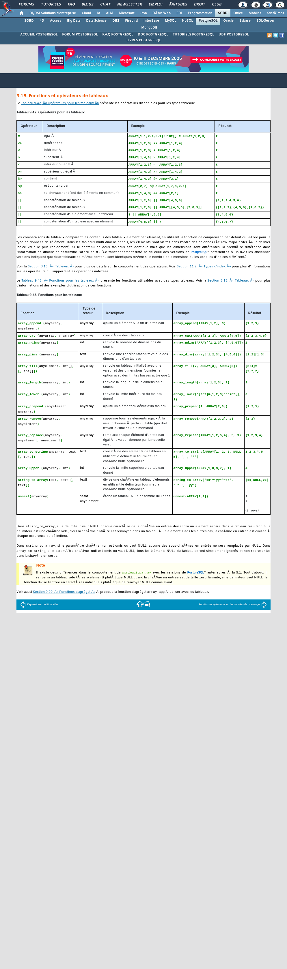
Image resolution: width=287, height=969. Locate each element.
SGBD (223, 13)
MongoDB (149, 28)
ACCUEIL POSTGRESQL (38, 35)
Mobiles (255, 13)
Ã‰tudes (178, 4)
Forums (26, 4)
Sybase (245, 21)
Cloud (86, 13)
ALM (109, 13)
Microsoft (126, 13)
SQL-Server (265, 21)
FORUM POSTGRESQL (80, 35)
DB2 (115, 21)
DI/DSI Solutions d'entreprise (52, 13)
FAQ (71, 4)
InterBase (151, 21)
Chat (105, 4)
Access (55, 21)
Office (238, 13)
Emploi (155, 4)
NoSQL (187, 21)
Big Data (73, 21)
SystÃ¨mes (275, 13)
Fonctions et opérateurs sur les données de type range (232, 611)
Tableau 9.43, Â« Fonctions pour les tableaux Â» (60, 284)
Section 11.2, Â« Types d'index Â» (204, 270)
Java (143, 13)
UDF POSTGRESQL (234, 35)
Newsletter (129, 4)
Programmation (200, 13)
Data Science (96, 21)
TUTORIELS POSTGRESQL (193, 35)
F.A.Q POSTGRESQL (117, 35)
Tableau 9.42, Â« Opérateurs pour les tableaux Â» (60, 103)
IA (98, 13)
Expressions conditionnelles (39, 611)
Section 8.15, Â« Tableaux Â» (51, 270)
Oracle (228, 21)
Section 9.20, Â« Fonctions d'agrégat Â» (64, 599)
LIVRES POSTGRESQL (143, 40)
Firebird (131, 21)
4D (42, 21)
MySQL (170, 21)
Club (216, 4)
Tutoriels (51, 4)
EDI (179, 13)
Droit (199, 4)
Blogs (87, 4)
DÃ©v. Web (161, 13)
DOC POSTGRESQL (153, 35)
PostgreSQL (208, 21)
